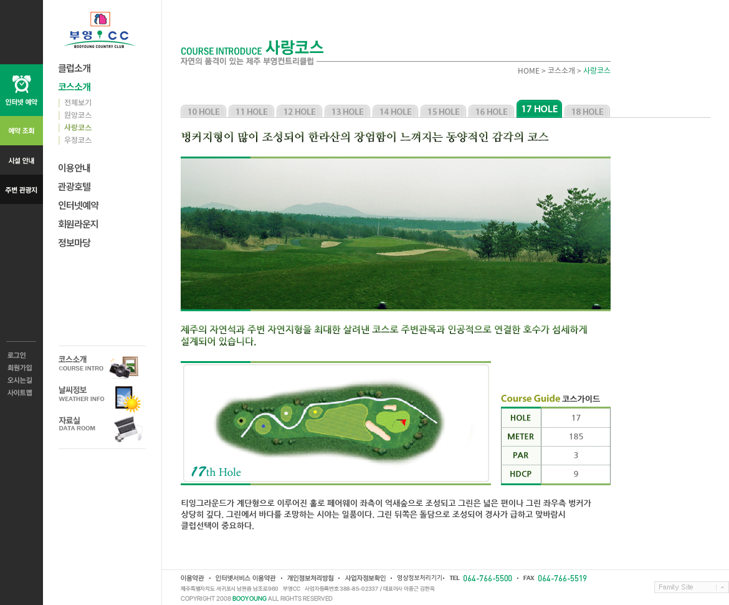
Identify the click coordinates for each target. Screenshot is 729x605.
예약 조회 (21, 130)
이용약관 (192, 578)
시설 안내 (21, 160)
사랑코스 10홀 (203, 109)
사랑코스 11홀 (251, 109)
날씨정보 (102, 398)
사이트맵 (21, 393)
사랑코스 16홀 (491, 109)
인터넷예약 (78, 204)
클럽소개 (74, 67)
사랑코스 (75, 127)
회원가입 (21, 368)
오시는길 (21, 380)
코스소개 (74, 86)
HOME (529, 70)
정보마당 (74, 242)
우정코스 (75, 139)
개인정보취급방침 (309, 578)
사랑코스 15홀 (443, 109)
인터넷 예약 (21, 90)
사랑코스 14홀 (395, 109)
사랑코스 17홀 (539, 109)
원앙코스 (75, 114)
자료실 (102, 429)
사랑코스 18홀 (587, 109)
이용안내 (74, 167)
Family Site (691, 587)
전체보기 (75, 102)
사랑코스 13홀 (347, 109)
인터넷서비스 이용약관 (245, 578)
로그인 (21, 355)
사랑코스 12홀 (299, 109)
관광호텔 (74, 186)
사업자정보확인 (364, 578)
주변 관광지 (21, 189)
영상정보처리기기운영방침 (417, 578)
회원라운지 (78, 223)
